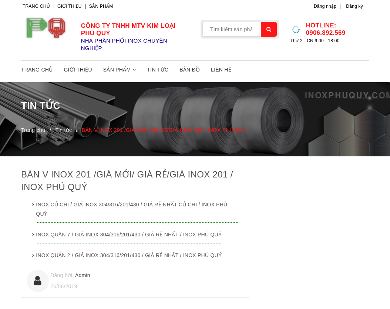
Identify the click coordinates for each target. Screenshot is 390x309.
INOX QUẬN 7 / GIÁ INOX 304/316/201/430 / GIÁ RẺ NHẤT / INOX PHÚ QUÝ (129, 234)
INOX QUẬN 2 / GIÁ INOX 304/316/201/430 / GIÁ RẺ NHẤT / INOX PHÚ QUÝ (129, 255)
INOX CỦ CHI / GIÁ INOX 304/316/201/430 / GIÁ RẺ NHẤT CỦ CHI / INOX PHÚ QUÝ (131, 209)
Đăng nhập (325, 6)
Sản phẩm (101, 6)
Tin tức (158, 70)
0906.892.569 (325, 32)
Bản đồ (189, 70)
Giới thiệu (69, 6)
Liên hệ (221, 70)
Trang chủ (36, 6)
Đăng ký (354, 6)
